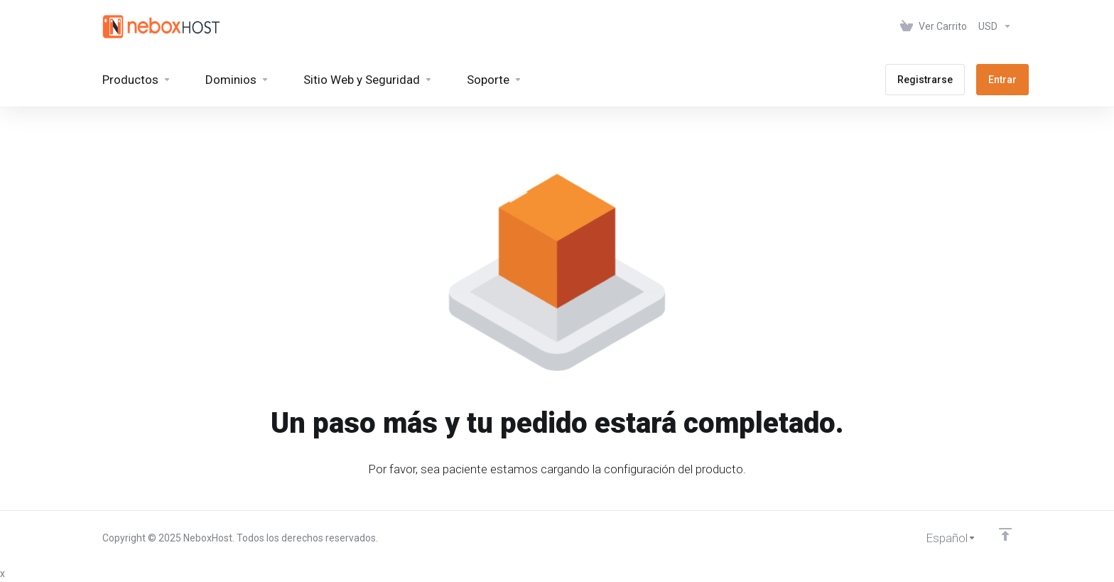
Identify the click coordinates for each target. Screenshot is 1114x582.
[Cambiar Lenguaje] (941, 538)
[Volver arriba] (1005, 534)
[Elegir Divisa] (992, 26)
